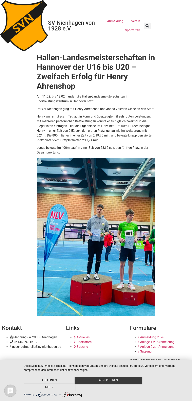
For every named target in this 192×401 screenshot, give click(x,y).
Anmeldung (115, 21)
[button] (147, 26)
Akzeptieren (105, 387)
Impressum (138, 365)
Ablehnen (48, 387)
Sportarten (132, 30)
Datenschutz (157, 365)
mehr (163, 387)
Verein (135, 21)
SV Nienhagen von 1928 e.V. (71, 25)
